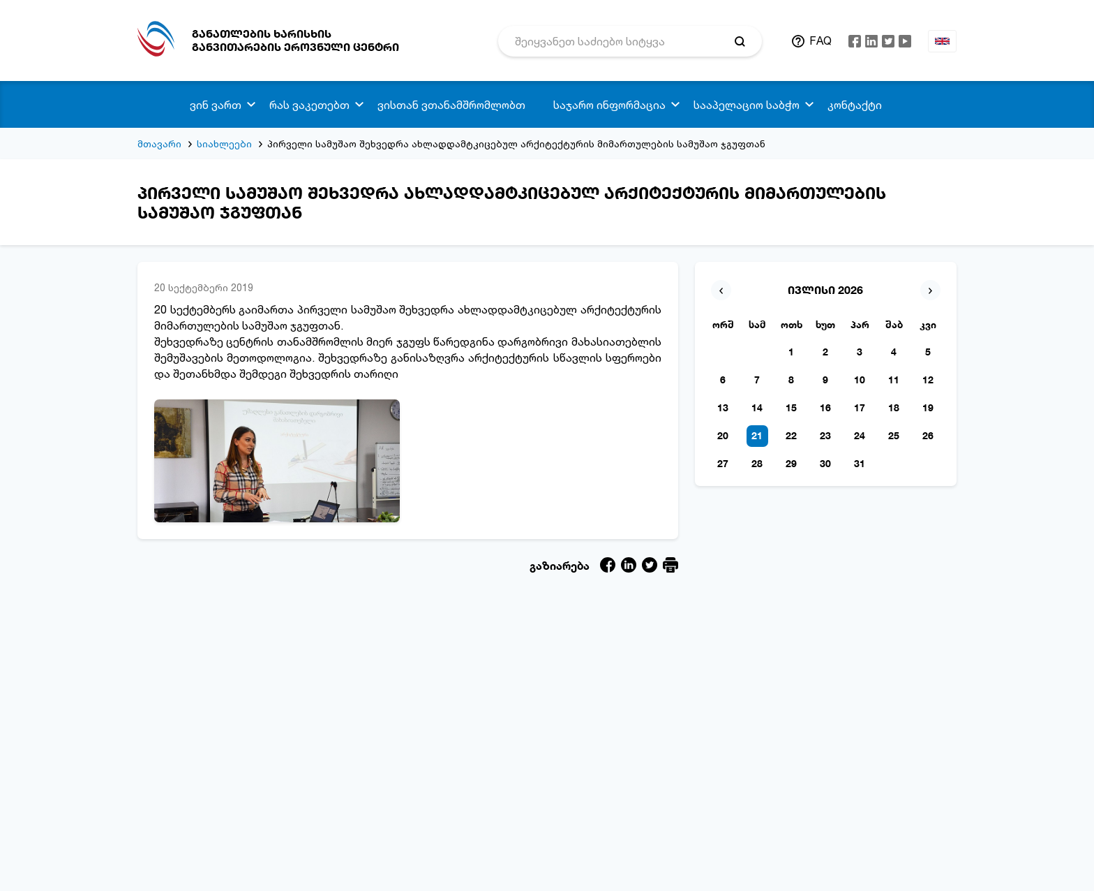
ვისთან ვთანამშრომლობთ (451, 105)
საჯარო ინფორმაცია (609, 105)
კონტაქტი (854, 105)
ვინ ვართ (215, 105)
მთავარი (159, 143)
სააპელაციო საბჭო (747, 105)
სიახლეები (224, 143)
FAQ (820, 40)
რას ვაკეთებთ (309, 105)
